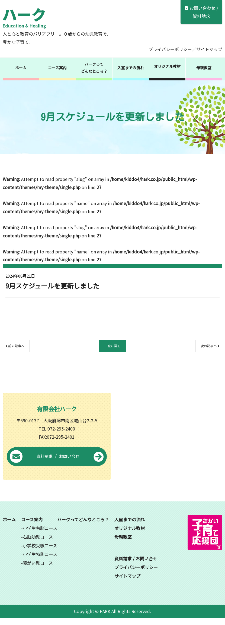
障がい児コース (38, 569)
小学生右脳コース (40, 535)
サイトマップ (209, 49)
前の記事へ (27, 347)
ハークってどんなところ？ (94, 67)
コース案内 (57, 67)
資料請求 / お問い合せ (57, 463)
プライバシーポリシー (170, 49)
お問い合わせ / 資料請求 (201, 12)
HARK (105, 618)
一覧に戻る (112, 347)
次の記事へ (197, 347)
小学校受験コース (40, 552)
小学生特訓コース (40, 561)
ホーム (21, 67)
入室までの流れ (130, 67)
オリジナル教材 (167, 66)
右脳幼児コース (38, 543)
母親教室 (203, 67)
